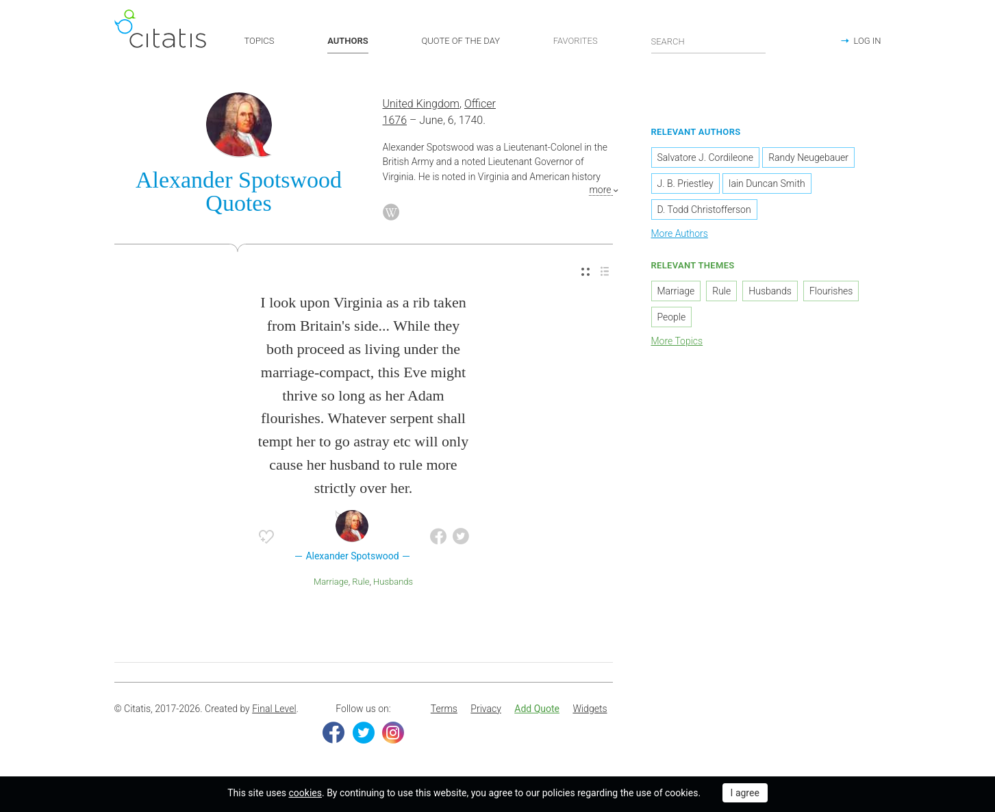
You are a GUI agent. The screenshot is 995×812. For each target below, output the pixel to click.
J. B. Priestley (685, 183)
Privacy (485, 708)
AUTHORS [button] (347, 41)
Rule (360, 581)
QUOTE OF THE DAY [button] (460, 41)
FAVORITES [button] (575, 41)
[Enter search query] (708, 41)
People (671, 317)
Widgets (589, 708)
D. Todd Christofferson (704, 209)
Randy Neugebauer (808, 157)
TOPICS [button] (259, 41)
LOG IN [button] (867, 41)
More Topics (677, 340)
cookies (305, 792)
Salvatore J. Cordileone (705, 157)
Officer (480, 103)
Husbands (393, 581)
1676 (395, 120)
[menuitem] (585, 272)
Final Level (274, 708)
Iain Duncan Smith (767, 183)
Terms (444, 708)
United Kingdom (421, 103)
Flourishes (831, 291)
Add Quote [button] (536, 708)
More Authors (679, 233)
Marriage (331, 581)
